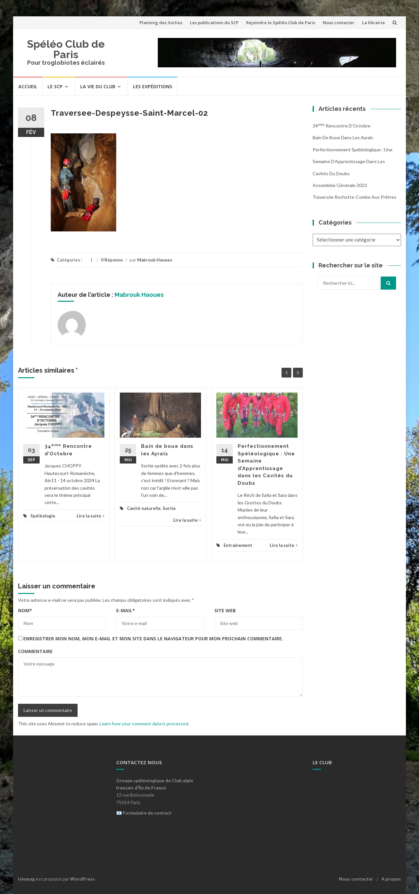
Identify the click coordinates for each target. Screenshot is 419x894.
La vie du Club (97, 86)
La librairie (373, 22)
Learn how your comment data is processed (144, 723)
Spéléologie (42, 515)
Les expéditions (152, 86)
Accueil (27, 86)
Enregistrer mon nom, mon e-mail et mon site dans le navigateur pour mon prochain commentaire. (153, 638)
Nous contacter (339, 22)
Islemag (26, 879)
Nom (25, 610)
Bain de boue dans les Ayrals (343, 137)
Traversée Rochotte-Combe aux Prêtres (354, 197)
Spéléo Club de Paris (66, 49)
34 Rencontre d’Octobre (342, 125)
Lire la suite (90, 515)
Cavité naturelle (144, 508)
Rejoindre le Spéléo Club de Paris (280, 22)
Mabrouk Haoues (154, 259)
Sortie (169, 508)
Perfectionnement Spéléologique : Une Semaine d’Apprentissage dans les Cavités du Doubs (352, 161)
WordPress (82, 879)
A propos (391, 879)
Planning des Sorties (160, 22)
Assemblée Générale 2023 (340, 185)
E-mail (125, 610)
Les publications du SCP (214, 22)
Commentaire (35, 651)
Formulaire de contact (147, 813)
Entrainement (238, 545)
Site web (225, 610)
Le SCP (55, 86)
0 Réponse (112, 259)
